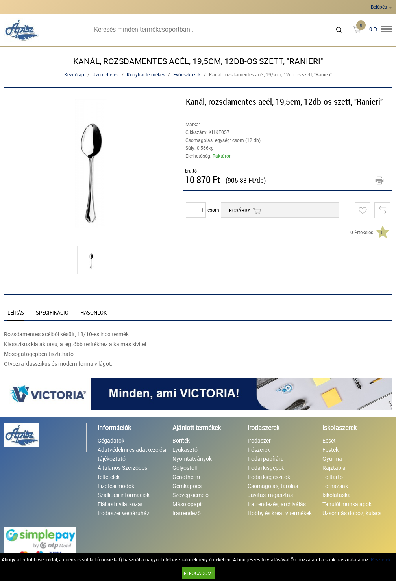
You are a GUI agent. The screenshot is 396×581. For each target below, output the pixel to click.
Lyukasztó (185, 449)
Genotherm (186, 476)
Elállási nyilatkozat (120, 504)
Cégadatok (111, 440)
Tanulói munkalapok (347, 504)
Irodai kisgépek (266, 467)
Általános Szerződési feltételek (123, 472)
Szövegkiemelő (190, 495)
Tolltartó (332, 476)
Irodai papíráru (266, 458)
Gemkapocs (187, 486)
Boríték (181, 440)
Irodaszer (259, 440)
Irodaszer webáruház (124, 513)
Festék (330, 449)
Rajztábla (334, 467)
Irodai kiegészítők (269, 476)
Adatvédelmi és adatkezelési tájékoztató (132, 454)
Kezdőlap (74, 74)
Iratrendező (186, 513)
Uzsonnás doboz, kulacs (351, 513)
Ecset (329, 440)
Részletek (380, 559)
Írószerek (259, 449)
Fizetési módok (116, 486)
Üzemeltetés (105, 74)
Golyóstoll (184, 467)
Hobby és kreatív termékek (280, 513)
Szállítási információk (124, 495)
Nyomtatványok (192, 458)
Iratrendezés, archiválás (277, 504)
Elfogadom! (198, 573)
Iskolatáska (336, 495)
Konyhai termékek (146, 74)
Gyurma (332, 458)
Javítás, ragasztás (270, 495)
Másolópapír (187, 504)
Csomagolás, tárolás (273, 486)
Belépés (379, 7)
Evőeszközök (187, 74)
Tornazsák (335, 486)
